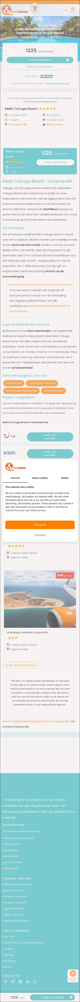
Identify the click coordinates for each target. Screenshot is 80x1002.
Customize (40, 535)
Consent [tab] (15, 478)
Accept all (39, 525)
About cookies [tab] (40, 478)
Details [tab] (65, 478)
